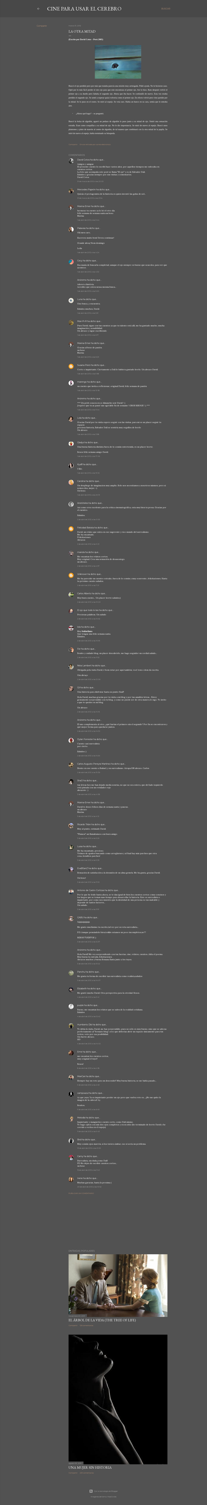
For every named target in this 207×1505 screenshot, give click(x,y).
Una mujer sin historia (90, 1467)
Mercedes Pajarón (86, 189)
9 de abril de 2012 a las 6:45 (88, 1109)
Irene (80, 1178)
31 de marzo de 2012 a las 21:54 (89, 198)
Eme (80, 1051)
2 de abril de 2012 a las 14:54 (88, 756)
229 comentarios (87, 1473)
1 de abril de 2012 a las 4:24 (88, 252)
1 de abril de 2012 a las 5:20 (88, 291)
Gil (78, 687)
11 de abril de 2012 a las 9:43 (88, 1131)
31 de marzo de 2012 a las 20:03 (90, 181)
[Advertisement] (118, 1222)
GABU (80, 917)
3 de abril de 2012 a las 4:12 (88, 816)
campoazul (82, 1093)
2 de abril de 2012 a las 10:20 (89, 602)
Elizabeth (82, 988)
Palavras (81, 228)
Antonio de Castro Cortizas (90, 890)
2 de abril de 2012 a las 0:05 (88, 519)
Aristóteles (82, 503)
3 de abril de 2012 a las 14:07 (88, 980)
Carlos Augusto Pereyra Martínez (94, 764)
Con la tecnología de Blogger (103, 1491)
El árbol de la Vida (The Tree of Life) (102, 1320)
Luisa (79, 846)
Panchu (81, 972)
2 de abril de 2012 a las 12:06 (88, 679)
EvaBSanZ (82, 868)
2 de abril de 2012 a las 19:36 (88, 772)
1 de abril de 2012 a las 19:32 (88, 473)
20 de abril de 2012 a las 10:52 (89, 1187)
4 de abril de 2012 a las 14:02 (89, 1043)
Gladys (80, 442)
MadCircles (111, 1497)
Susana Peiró (83, 365)
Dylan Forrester (85, 739)
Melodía (81, 1117)
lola (79, 627)
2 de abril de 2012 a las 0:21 (88, 544)
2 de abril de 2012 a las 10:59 (88, 641)
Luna (79, 299)
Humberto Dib (84, 1024)
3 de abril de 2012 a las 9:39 (88, 860)
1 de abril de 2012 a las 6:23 (88, 357)
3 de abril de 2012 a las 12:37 (88, 942)
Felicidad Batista (85, 527)
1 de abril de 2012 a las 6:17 (88, 335)
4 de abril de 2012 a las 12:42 (88, 1016)
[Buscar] (165, 8)
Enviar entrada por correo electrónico (95, 144)
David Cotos (83, 159)
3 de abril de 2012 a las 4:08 (88, 794)
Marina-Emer (83, 206)
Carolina (81, 481)
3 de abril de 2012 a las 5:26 (88, 838)
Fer (79, 649)
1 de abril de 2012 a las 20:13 (88, 495)
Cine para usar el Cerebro (84, 8)
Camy (80, 1156)
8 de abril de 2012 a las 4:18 (88, 1068)
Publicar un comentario (81, 1193)
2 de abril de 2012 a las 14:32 (88, 731)
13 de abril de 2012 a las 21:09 (89, 1148)
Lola (79, 418)
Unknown (82, 574)
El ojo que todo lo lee (88, 610)
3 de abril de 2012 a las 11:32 (88, 882)
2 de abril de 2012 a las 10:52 (88, 619)
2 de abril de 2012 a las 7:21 (88, 585)
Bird (79, 1139)
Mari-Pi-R (82, 321)
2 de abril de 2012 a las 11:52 (88, 657)
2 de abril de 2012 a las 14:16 (88, 712)
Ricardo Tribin (84, 824)
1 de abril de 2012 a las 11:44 (88, 410)
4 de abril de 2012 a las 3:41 (88, 997)
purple (80, 1005)
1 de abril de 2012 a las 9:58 (88, 374)
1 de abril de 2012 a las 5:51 (87, 313)
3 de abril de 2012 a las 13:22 (88, 964)
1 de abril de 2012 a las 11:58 (88, 434)
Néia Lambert (84, 665)
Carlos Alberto (84, 593)
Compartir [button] (42, 26)
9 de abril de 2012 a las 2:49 (88, 1085)
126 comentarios (86, 1325)
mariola (81, 552)
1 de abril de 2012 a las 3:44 (88, 220)
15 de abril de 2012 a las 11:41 (88, 1170)
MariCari (81, 1076)
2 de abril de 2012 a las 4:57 (88, 566)
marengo (82, 382)
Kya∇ (79, 464)
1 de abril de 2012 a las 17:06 (88, 456)
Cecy (79, 260)
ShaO (80, 780)
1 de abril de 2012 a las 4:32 (88, 272)
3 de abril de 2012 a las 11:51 (88, 909)
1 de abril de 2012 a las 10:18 (88, 390)
